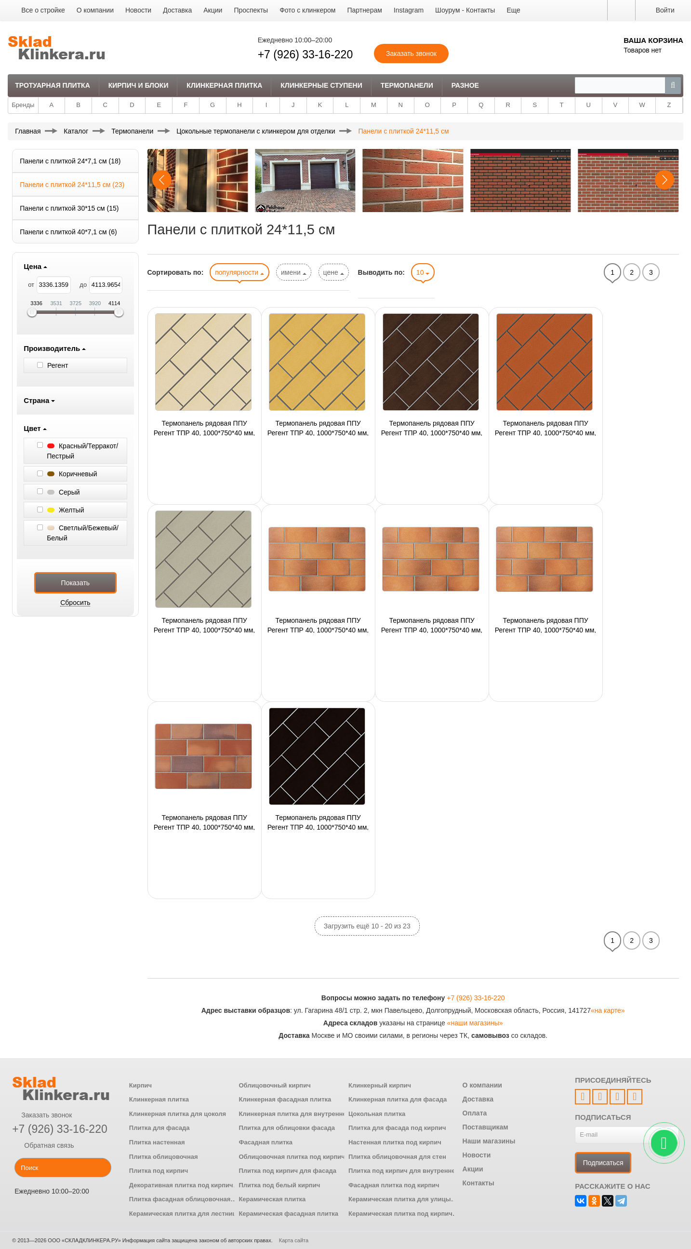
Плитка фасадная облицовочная (180, 1199)
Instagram (409, 10)
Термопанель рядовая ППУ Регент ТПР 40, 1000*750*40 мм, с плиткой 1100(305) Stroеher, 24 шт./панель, (318, 625)
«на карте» (608, 1010)
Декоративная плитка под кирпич (181, 1185)
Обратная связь (43, 1145)
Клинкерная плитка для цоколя (177, 1113)
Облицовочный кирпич (274, 1085)
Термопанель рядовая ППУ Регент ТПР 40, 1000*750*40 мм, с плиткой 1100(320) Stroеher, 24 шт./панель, (318, 427)
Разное (465, 85)
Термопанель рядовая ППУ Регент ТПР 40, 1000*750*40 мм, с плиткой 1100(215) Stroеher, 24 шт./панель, (546, 427)
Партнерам (364, 10)
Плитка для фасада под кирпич (397, 1127)
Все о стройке (43, 10)
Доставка (177, 10)
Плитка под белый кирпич (279, 1185)
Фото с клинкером (307, 10)
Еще (513, 10)
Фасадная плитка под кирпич (393, 1185)
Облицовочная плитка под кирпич (292, 1156)
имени (293, 272)
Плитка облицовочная (163, 1156)
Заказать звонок (42, 1115)
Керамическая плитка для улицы (399, 1199)
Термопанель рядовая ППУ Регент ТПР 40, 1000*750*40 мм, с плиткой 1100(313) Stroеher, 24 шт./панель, (546, 625)
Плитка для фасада (159, 1127)
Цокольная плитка (376, 1113)
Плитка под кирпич (158, 1170)
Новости (138, 10)
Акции (212, 10)
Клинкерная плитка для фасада (397, 1099)
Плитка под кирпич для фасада (287, 1170)
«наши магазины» (475, 1023)
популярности (239, 272)
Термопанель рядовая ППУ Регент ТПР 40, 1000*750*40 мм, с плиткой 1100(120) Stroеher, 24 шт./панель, (204, 427)
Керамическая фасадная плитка (288, 1213)
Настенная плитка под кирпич (394, 1142)
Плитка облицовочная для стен (397, 1156)
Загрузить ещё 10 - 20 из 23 (367, 926)
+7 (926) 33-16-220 (305, 54)
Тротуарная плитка (52, 85)
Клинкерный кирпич (379, 1085)
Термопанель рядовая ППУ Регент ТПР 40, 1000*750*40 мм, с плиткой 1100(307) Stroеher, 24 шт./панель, (432, 625)
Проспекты (251, 10)
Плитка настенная (157, 1142)
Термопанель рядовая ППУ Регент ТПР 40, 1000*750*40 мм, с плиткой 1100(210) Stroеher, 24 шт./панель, (432, 427)
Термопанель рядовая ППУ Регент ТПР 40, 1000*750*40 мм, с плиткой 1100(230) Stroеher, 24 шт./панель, (204, 625)
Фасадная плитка (265, 1142)
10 (422, 272)
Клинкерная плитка (224, 85)
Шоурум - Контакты (465, 10)
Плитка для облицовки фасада (287, 1127)
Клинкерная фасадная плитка (285, 1099)
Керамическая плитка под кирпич (400, 1213)
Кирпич (140, 1085)
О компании (95, 10)
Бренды (23, 104)
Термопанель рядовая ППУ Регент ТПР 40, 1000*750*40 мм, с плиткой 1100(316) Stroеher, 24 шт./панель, (204, 822)
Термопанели (407, 85)
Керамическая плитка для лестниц (183, 1213)
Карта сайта (293, 1240)
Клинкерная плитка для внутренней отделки (308, 1113)
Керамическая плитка (272, 1199)
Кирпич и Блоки (138, 85)
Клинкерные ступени (321, 85)
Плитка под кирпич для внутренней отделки (417, 1170)
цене (333, 272)
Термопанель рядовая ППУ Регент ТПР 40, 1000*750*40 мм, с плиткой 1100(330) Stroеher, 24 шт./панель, (318, 822)
